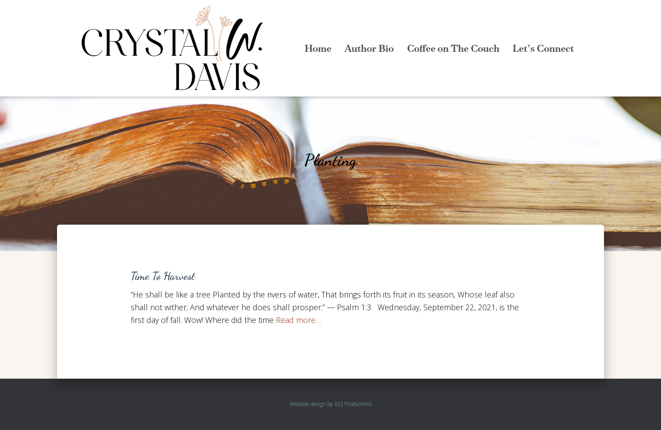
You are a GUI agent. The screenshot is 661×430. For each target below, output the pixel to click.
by (330, 404)
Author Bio (369, 48)
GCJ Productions (353, 404)
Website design (308, 404)
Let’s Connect (543, 48)
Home (317, 48)
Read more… (298, 320)
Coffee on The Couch (453, 48)
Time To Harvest (163, 276)
